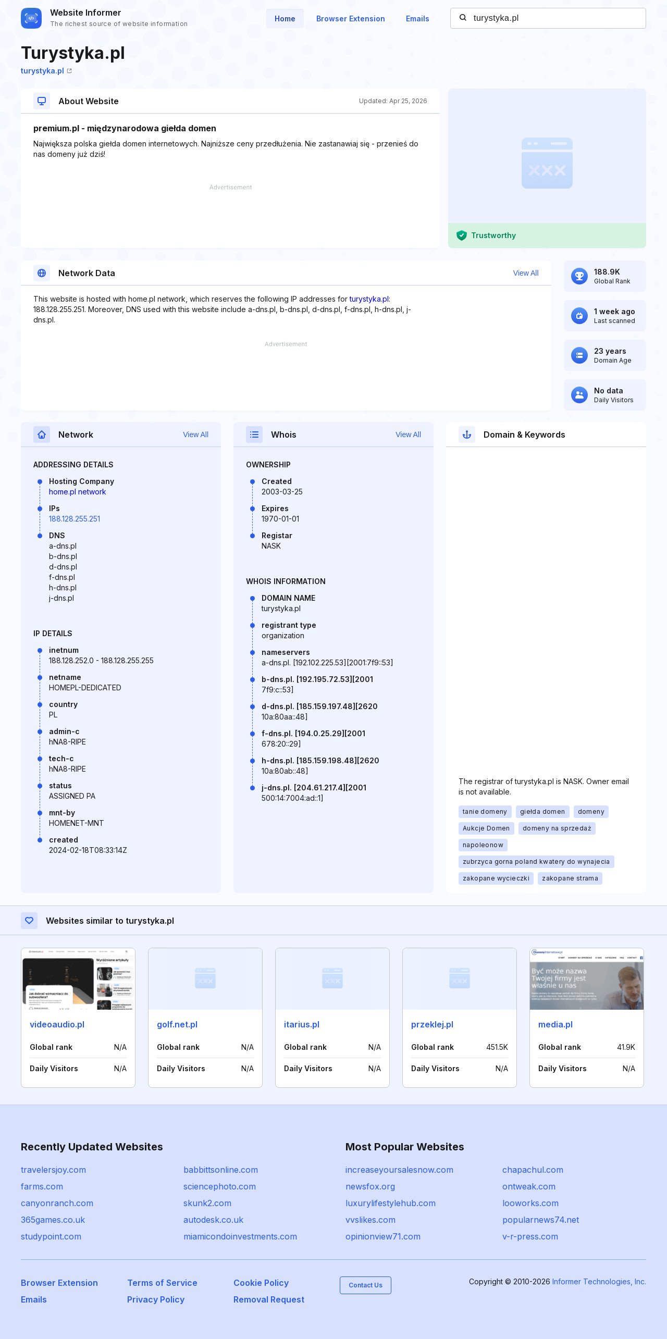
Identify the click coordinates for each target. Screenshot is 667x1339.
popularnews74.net (540, 1219)
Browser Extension (350, 18)
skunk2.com (207, 1203)
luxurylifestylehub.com (390, 1203)
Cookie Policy (261, 1283)
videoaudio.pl (57, 1024)
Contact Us (365, 1285)
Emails (417, 18)
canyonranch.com (57, 1203)
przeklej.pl (432, 1024)
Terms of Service (162, 1283)
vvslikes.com (370, 1219)
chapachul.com (532, 1169)
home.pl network (77, 491)
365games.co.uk (53, 1219)
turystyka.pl (46, 70)
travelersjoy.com (53, 1169)
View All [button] (526, 273)
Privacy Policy (155, 1299)
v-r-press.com (530, 1236)
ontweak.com (528, 1186)
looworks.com (530, 1203)
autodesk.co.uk (213, 1219)
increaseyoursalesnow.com (399, 1169)
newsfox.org (370, 1186)
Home (285, 18)
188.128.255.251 (74, 518)
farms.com (42, 1186)
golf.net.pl (177, 1024)
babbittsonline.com (220, 1169)
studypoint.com (51, 1236)
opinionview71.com (383, 1236)
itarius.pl (301, 1024)
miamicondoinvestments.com (240, 1236)
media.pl (555, 1024)
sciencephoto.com (219, 1186)
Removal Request (268, 1299)
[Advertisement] (230, 216)
